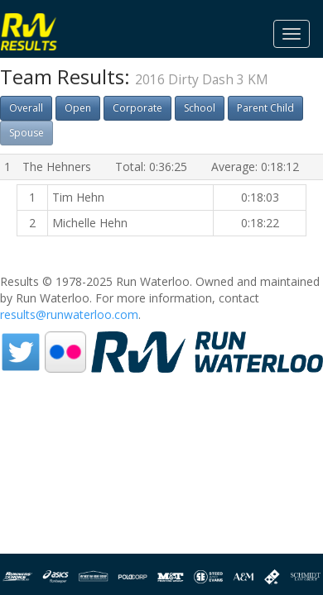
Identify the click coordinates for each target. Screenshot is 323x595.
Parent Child (265, 108)
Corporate (137, 108)
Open (78, 108)
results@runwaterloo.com (69, 314)
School (199, 108)
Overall (26, 108)
